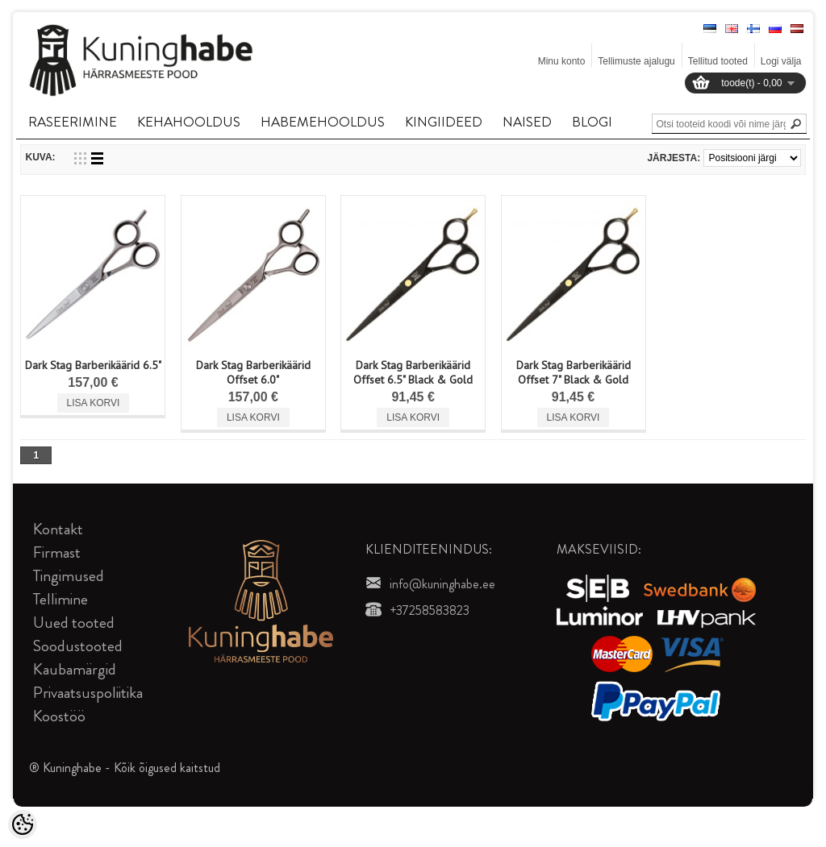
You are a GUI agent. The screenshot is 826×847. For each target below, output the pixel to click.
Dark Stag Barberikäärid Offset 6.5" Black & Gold (413, 372)
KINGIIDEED (443, 121)
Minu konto (562, 61)
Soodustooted (78, 646)
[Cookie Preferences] (22, 824)
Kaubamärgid (74, 669)
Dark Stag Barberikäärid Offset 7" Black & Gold (573, 372)
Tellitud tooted (718, 61)
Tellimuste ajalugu (636, 61)
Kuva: (40, 157)
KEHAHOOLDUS (188, 121)
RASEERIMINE (72, 121)
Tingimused (68, 576)
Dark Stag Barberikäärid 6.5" (93, 365)
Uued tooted (74, 622)
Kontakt (58, 529)
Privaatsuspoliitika (88, 692)
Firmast (57, 552)
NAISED (527, 121)
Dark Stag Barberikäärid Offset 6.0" (253, 372)
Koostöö (59, 716)
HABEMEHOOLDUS (323, 121)
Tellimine (60, 599)
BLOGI (592, 121)
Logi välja (781, 61)
